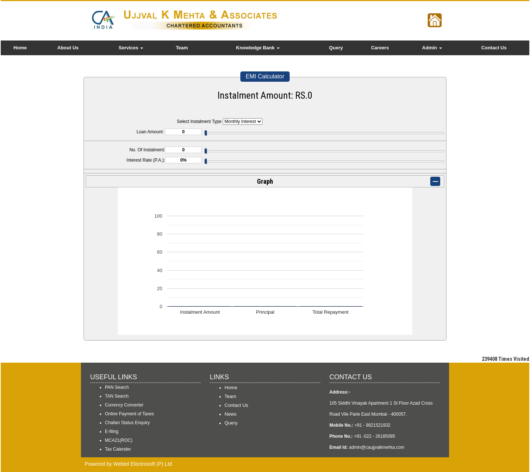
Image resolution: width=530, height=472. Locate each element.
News (231, 414)
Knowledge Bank (257, 47)
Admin (432, 47)
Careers (380, 47)
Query (336, 47)
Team (182, 47)
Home (20, 47)
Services (131, 47)
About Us (68, 47)
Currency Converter (124, 405)
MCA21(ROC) (118, 440)
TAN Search (116, 396)
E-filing (112, 431)
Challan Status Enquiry (127, 422)
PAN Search (117, 387)
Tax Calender (118, 449)
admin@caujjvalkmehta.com (376, 447)
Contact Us (494, 47)
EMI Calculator (265, 76)
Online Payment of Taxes (129, 413)
